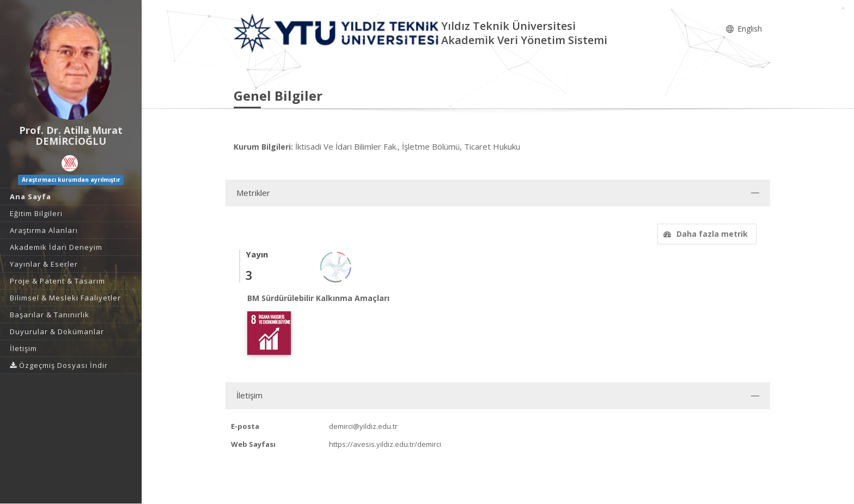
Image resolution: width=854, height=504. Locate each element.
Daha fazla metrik (704, 234)
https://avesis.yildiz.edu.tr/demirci (385, 444)
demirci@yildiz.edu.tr (363, 426)
